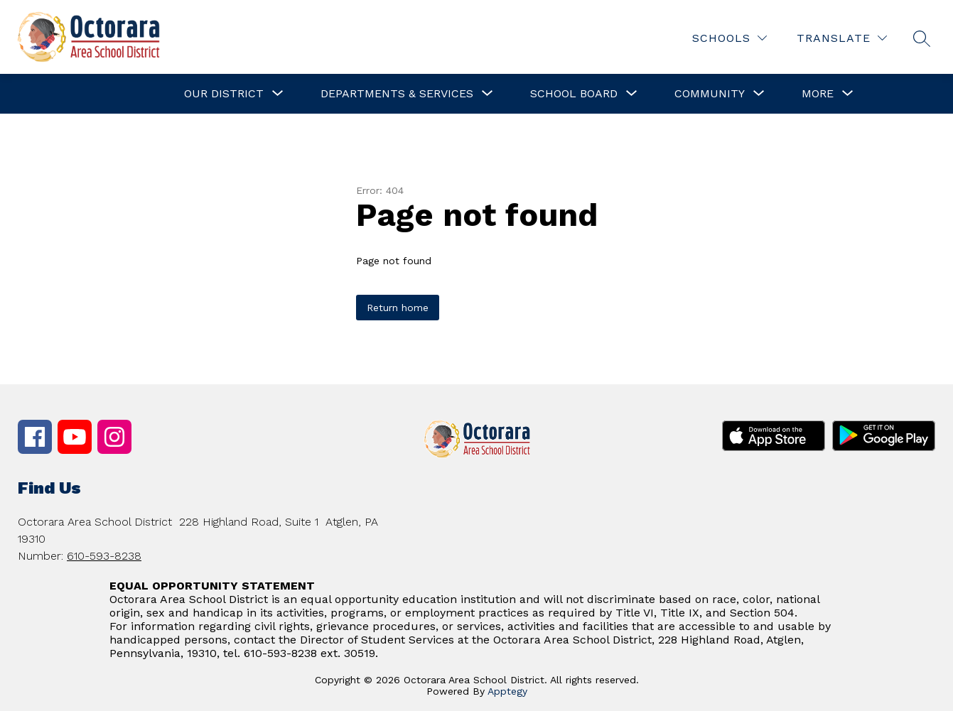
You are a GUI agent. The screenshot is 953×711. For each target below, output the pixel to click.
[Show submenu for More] (818, 93)
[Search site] (921, 38)
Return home (398, 307)
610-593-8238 (104, 556)
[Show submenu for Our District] (224, 93)
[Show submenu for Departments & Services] (397, 93)
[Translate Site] (841, 38)
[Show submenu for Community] (709, 93)
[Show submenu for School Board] (574, 93)
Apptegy (507, 691)
